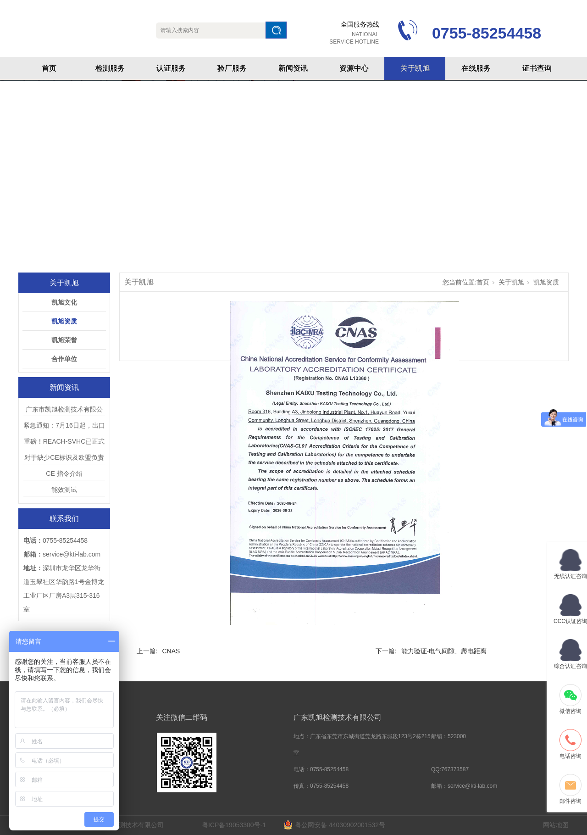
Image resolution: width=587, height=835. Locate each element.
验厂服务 (232, 68)
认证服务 (171, 68)
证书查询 (537, 68)
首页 (49, 68)
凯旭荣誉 (64, 340)
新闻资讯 (293, 68)
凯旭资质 (64, 321)
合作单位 (64, 358)
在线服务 (476, 68)
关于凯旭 (415, 68)
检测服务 (110, 68)
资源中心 (354, 68)
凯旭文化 (64, 302)
